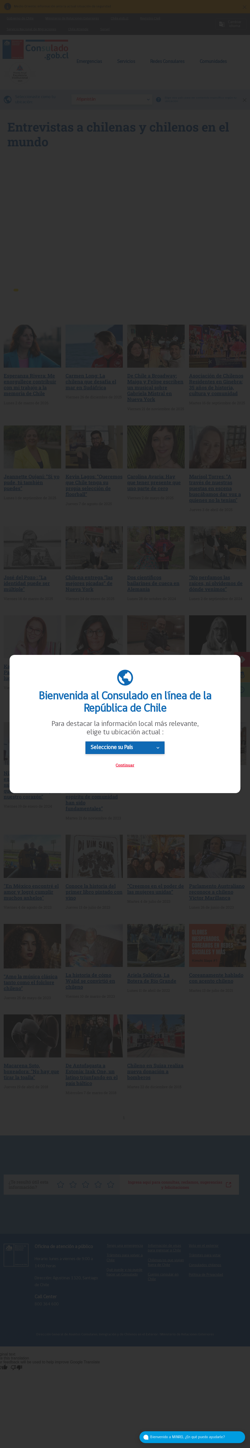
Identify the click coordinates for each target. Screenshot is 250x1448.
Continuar (125, 765)
